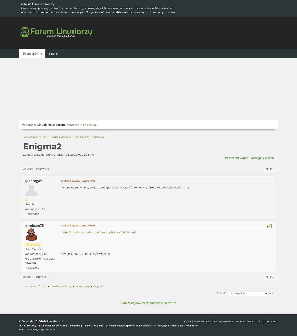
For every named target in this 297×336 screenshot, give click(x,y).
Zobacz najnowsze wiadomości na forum (148, 303)
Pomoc (187, 321)
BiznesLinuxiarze (93, 325)
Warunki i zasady (203, 321)
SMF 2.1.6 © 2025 (28, 329)
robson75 (36, 225)
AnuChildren (191, 325)
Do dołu (27, 168)
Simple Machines (46, 329)
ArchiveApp (160, 325)
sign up (91, 125)
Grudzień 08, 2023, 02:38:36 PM (78, 180)
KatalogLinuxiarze (115, 325)
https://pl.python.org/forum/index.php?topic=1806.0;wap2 (98, 232)
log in (78, 125)
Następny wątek (262, 158)
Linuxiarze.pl (76, 325)
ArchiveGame (175, 325)
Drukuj (269, 169)
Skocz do (221, 293)
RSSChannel (44, 325)
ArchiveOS (146, 325)
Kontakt (260, 321)
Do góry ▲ (272, 321)
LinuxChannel (59, 325)
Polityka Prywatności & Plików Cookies (234, 321)
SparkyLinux (133, 325)
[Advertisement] (148, 89)
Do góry (27, 276)
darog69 (35, 180)
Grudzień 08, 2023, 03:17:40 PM (78, 225)
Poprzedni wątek (236, 158)
